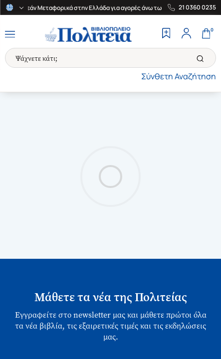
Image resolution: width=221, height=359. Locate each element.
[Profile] (186, 34)
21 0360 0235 (197, 7)
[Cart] (206, 34)
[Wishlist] (166, 34)
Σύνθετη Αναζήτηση (178, 76)
